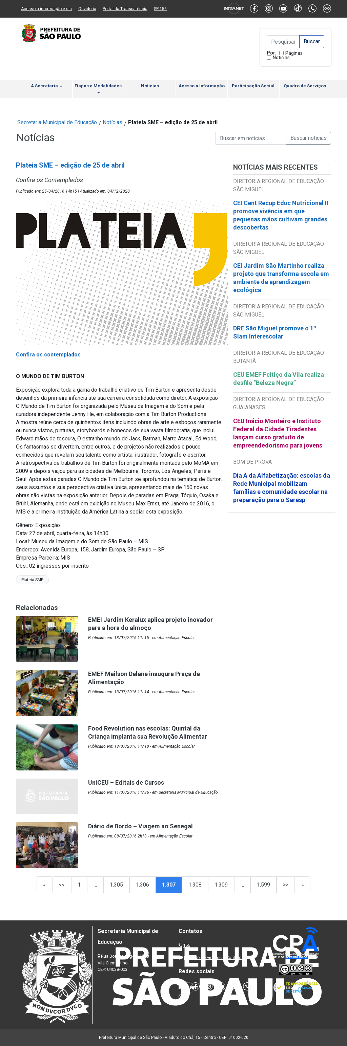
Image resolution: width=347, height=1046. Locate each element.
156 (186, 945)
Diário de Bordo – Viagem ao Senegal (140, 826)
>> (285, 884)
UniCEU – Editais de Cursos (126, 782)
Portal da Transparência (125, 8)
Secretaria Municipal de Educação (57, 122)
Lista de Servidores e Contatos (214, 957)
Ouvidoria (87, 8)
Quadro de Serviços (305, 85)
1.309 (221, 884)
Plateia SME (32, 580)
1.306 (142, 884)
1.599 (263, 884)
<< (62, 884)
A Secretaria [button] (46, 85)
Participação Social (253, 85)
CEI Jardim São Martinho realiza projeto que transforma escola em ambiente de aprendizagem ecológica (281, 277)
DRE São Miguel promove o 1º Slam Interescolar (274, 332)
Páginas (294, 53)
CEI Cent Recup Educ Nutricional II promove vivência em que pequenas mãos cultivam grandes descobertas (280, 215)
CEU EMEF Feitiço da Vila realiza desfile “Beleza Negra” (278, 378)
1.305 (116, 884)
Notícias (281, 58)
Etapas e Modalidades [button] (98, 88)
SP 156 (160, 8)
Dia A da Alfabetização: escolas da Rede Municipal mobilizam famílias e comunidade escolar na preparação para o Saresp (281, 487)
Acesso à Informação (202, 85)
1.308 (195, 884)
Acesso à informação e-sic (46, 8)
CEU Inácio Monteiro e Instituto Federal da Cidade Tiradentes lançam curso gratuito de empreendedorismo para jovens (277, 433)
